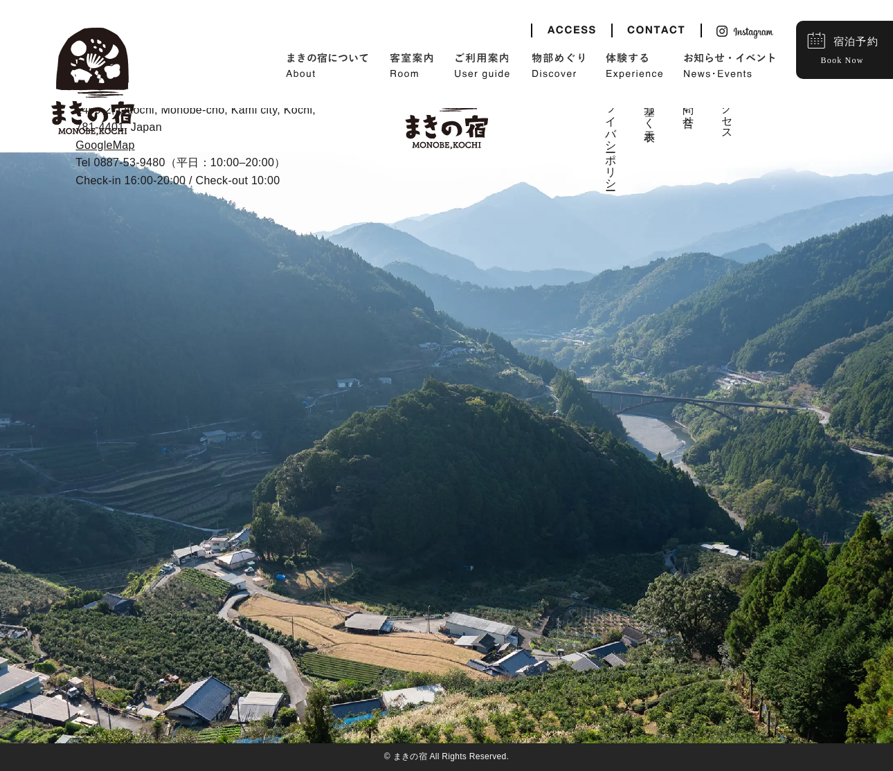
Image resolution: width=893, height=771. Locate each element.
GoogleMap (104, 145)
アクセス (727, 108)
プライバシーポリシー (611, 134)
